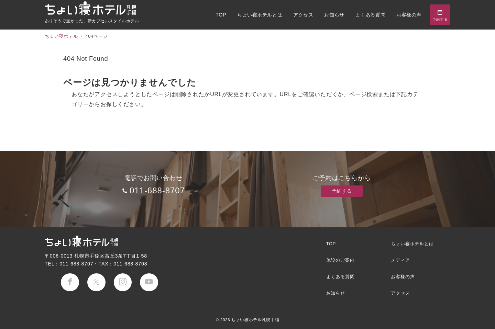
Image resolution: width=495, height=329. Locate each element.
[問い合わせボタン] (440, 15)
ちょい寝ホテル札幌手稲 (255, 319)
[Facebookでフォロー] (70, 282)
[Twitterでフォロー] (96, 282)
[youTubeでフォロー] (149, 282)
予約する (342, 191)
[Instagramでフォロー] (123, 282)
